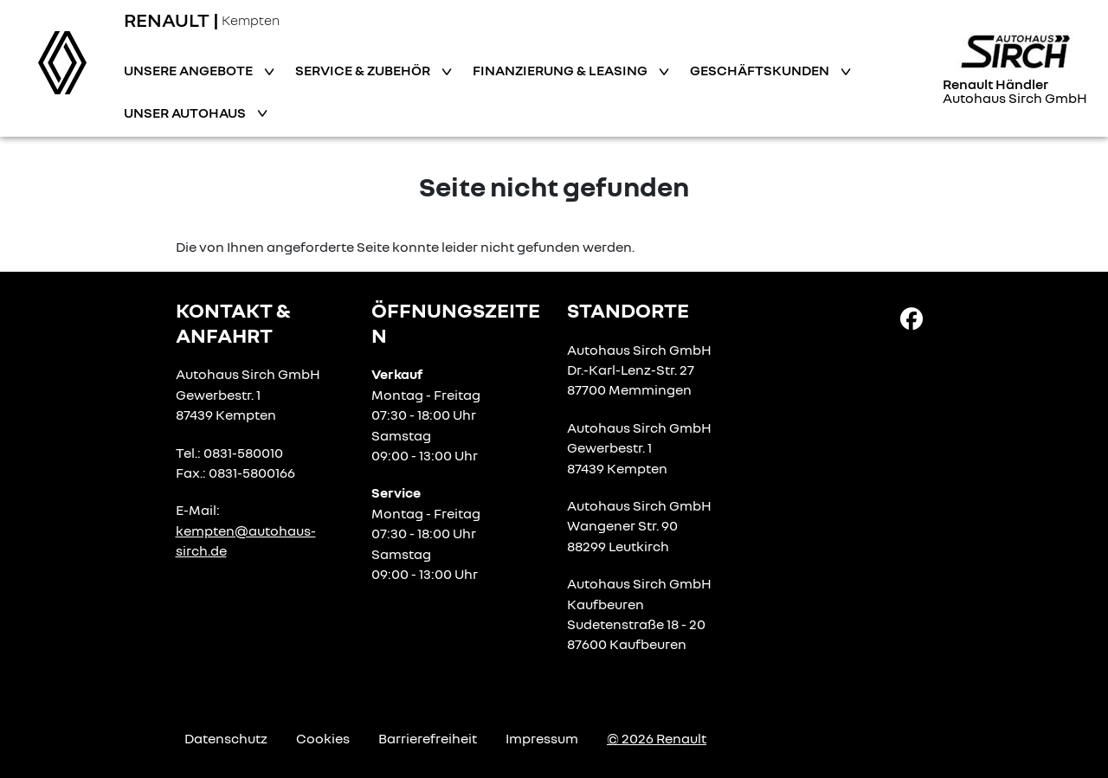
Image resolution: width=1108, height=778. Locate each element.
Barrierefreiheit (427, 738)
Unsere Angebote (189, 70)
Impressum (542, 738)
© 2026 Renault (656, 738)
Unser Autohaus (186, 112)
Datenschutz (225, 738)
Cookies (323, 738)
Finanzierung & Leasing (561, 70)
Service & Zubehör (364, 70)
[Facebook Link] (911, 317)
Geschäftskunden (761, 70)
